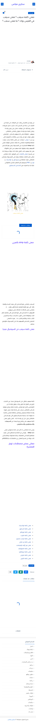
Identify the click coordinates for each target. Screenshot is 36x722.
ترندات (31, 668)
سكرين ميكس (18, 4)
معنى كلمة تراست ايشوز (23, 538)
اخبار (31, 646)
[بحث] (2, 4)
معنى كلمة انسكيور (25, 529)
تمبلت (31, 677)
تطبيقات (30, 671)
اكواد (31, 655)
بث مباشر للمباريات (27, 662)
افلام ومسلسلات (28, 652)
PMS (28, 162)
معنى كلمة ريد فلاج (25, 542)
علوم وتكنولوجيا (28, 687)
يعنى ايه (31, 13)
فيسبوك (30, 690)
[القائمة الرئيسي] (33, 4)
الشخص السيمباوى (15, 165)
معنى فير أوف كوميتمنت (23, 545)
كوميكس (30, 699)
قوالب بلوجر (29, 693)
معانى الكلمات (23, 154)
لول (14, 159)
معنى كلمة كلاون (26, 558)
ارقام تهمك (30, 649)
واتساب (31, 708)
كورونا (31, 696)
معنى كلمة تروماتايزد (25, 552)
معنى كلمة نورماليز (25, 532)
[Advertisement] (18, 41)
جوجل (27, 140)
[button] (26, 572)
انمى (31, 658)
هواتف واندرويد (29, 705)
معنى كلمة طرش (25, 555)
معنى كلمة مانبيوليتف (24, 548)
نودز (33, 162)
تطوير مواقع (29, 674)
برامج (31, 665)
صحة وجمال (29, 683)
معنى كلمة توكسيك (25, 525)
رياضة (31, 680)
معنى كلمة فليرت (26, 535)
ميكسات (30, 702)
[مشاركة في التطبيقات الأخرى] (10, 572)
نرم (18, 159)
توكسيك (8, 159)
